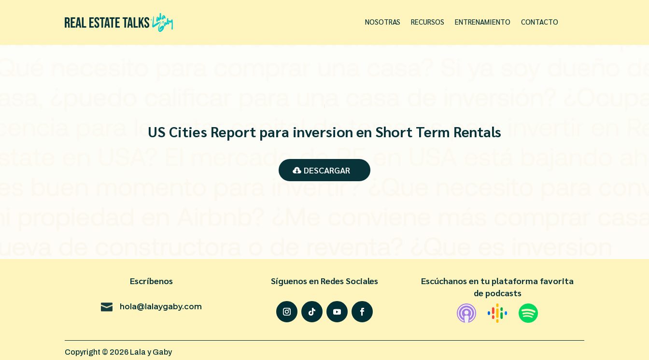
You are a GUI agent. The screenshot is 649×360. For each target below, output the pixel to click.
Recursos (427, 22)
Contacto (539, 22)
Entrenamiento (482, 22)
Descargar (327, 169)
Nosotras (382, 22)
